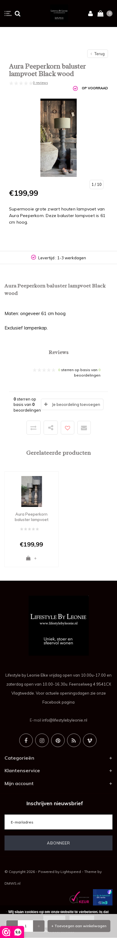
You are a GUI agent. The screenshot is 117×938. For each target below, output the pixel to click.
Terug (98, 53)
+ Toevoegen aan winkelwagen (78, 926)
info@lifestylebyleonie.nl (64, 720)
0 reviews (40, 83)
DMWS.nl (12, 883)
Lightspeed (70, 871)
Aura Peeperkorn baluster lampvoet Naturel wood (31, 517)
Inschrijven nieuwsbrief (54, 803)
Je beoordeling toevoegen (76, 404)
